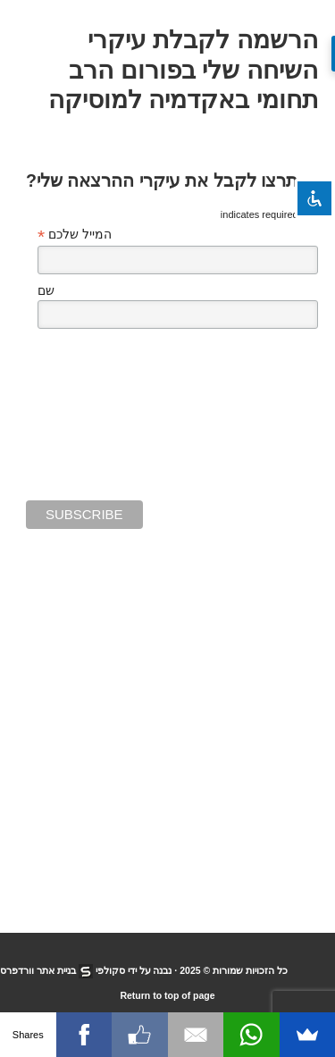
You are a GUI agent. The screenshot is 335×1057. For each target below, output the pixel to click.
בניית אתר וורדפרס (38, 970)
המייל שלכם (75, 234)
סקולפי (110, 970)
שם (46, 290)
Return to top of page (167, 995)
